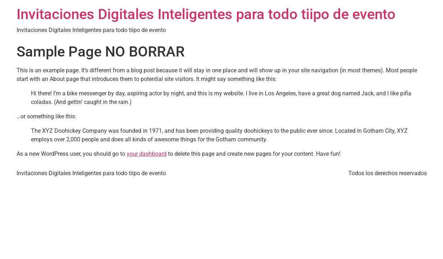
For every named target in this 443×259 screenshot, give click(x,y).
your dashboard (147, 153)
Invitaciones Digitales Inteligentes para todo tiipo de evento (206, 14)
